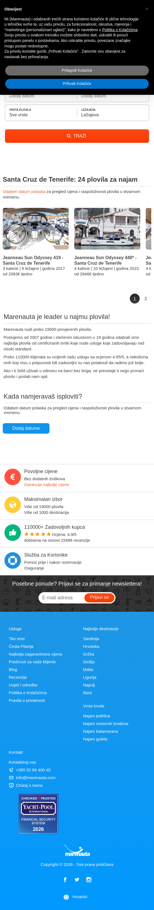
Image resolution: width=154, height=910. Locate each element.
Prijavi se (99, 597)
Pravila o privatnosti (27, 700)
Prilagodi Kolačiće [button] (77, 70)
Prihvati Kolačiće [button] (77, 83)
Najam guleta (95, 739)
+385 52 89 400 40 (30, 769)
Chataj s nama (26, 785)
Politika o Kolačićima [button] (120, 30)
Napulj (89, 685)
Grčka (88, 654)
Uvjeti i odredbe (23, 685)
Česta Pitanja (21, 646)
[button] (146, 8)
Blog (13, 669)
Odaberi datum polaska (24, 191)
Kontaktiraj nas (22, 762)
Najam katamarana (100, 731)
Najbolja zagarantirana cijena (35, 654)
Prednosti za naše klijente (32, 661)
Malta (88, 669)
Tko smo (17, 638)
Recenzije (18, 677)
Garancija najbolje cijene (46, 484)
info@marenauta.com (32, 777)
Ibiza (87, 692)
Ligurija (89, 677)
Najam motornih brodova (105, 723)
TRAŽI (76, 136)
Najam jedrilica (96, 715)
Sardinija (91, 638)
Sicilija (89, 661)
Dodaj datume (26, 428)
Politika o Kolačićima (28, 692)
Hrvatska (91, 646)
